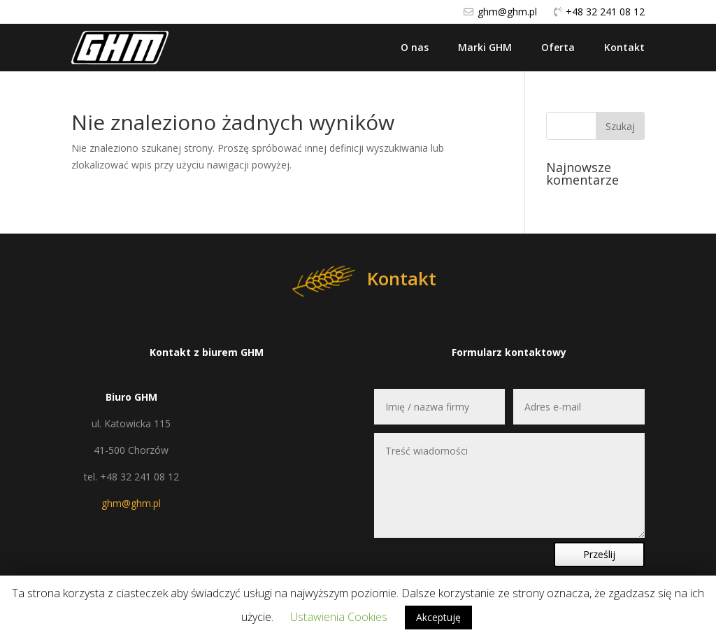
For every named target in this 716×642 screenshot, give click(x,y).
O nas (415, 47)
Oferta (558, 47)
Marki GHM (485, 47)
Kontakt (624, 47)
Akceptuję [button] (438, 617)
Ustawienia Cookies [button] (338, 617)
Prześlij (599, 554)
